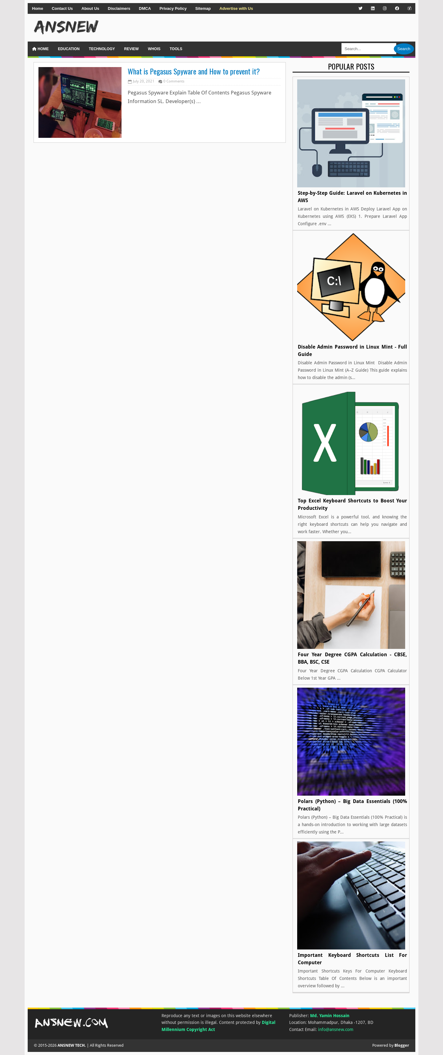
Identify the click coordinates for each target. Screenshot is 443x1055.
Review (131, 49)
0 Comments (173, 81)
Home (37, 8)
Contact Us (62, 8)
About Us (90, 8)
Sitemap (203, 8)
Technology (102, 49)
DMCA (145, 8)
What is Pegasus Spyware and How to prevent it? (194, 71)
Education (68, 49)
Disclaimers (119, 8)
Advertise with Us (236, 8)
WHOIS (154, 49)
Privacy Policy (173, 8)
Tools (176, 49)
